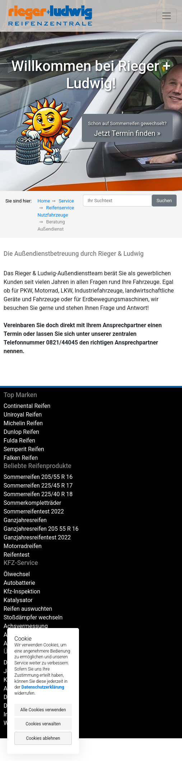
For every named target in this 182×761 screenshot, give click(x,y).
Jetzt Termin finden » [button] (127, 129)
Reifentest (16, 554)
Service (66, 201)
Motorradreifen (23, 546)
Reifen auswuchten (28, 608)
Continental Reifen (27, 405)
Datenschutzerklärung (43, 687)
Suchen (164, 200)
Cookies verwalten (43, 723)
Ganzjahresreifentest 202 (35, 537)
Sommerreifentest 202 (32, 511)
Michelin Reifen (23, 423)
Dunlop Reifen (21, 431)
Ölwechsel (17, 574)
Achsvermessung (26, 626)
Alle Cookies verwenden (43, 709)
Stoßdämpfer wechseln (33, 617)
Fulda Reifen (19, 440)
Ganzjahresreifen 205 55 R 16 (41, 528)
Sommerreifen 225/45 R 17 (38, 485)
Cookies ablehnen (43, 738)
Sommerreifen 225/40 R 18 (38, 494)
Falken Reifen (21, 457)
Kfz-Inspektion (22, 591)
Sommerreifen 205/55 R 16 (38, 476)
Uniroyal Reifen (23, 414)
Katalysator (18, 600)
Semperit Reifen (24, 449)
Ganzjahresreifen (25, 520)
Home (43, 201)
